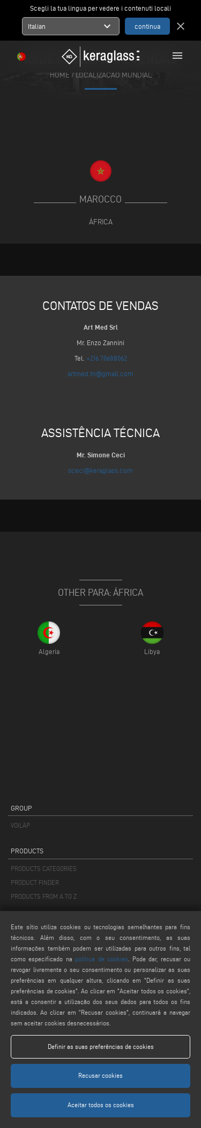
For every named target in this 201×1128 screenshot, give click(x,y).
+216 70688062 (106, 358)
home (60, 75)
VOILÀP (20, 825)
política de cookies (101, 958)
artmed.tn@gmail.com (100, 373)
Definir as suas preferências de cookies (101, 1046)
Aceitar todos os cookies (101, 1104)
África (101, 221)
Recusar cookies (100, 1075)
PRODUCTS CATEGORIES (44, 868)
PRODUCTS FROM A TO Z (44, 896)
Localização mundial (114, 75)
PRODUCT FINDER (35, 882)
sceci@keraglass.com (100, 470)
